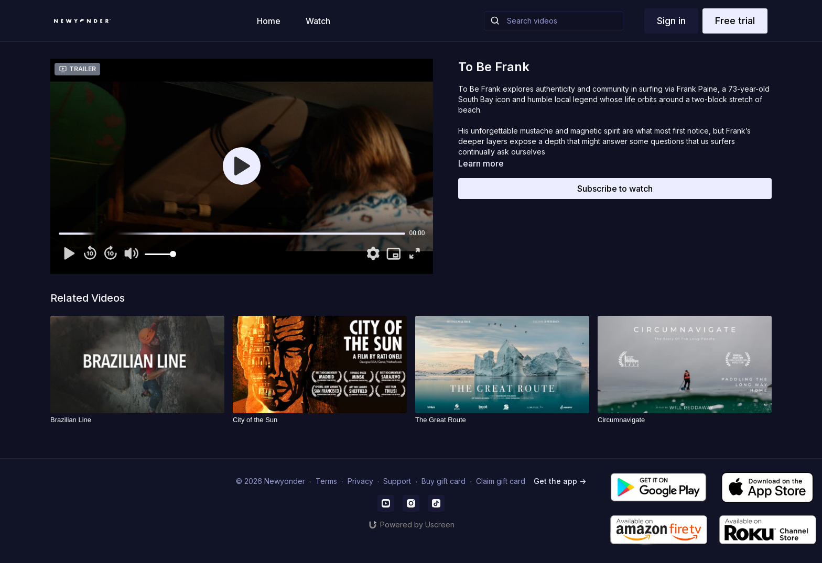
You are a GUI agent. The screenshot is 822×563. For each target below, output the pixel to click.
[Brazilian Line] (137, 420)
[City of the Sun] (320, 420)
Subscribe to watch (615, 188)
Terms (326, 481)
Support (397, 481)
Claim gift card (500, 481)
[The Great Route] (502, 420)
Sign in (671, 20)
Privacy (360, 481)
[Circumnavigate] (685, 420)
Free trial (735, 20)
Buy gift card (443, 481)
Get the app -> (560, 481)
